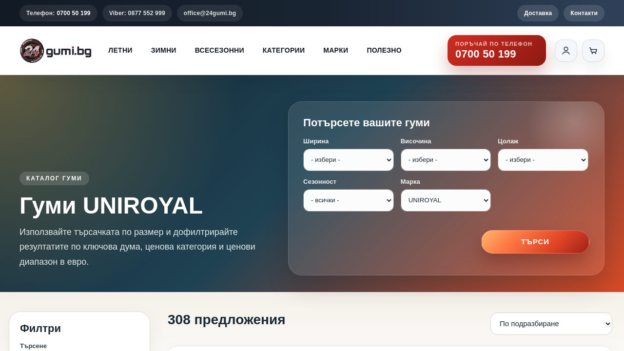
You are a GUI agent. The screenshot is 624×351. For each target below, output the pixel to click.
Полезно (384, 50)
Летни (120, 50)
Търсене (33, 346)
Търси (535, 241)
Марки (335, 50)
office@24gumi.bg (210, 13)
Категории (284, 50)
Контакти (584, 13)
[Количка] (593, 50)
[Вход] (566, 50)
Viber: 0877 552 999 (137, 13)
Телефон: (58, 13)
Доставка (538, 13)
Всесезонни (219, 50)
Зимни (163, 50)
